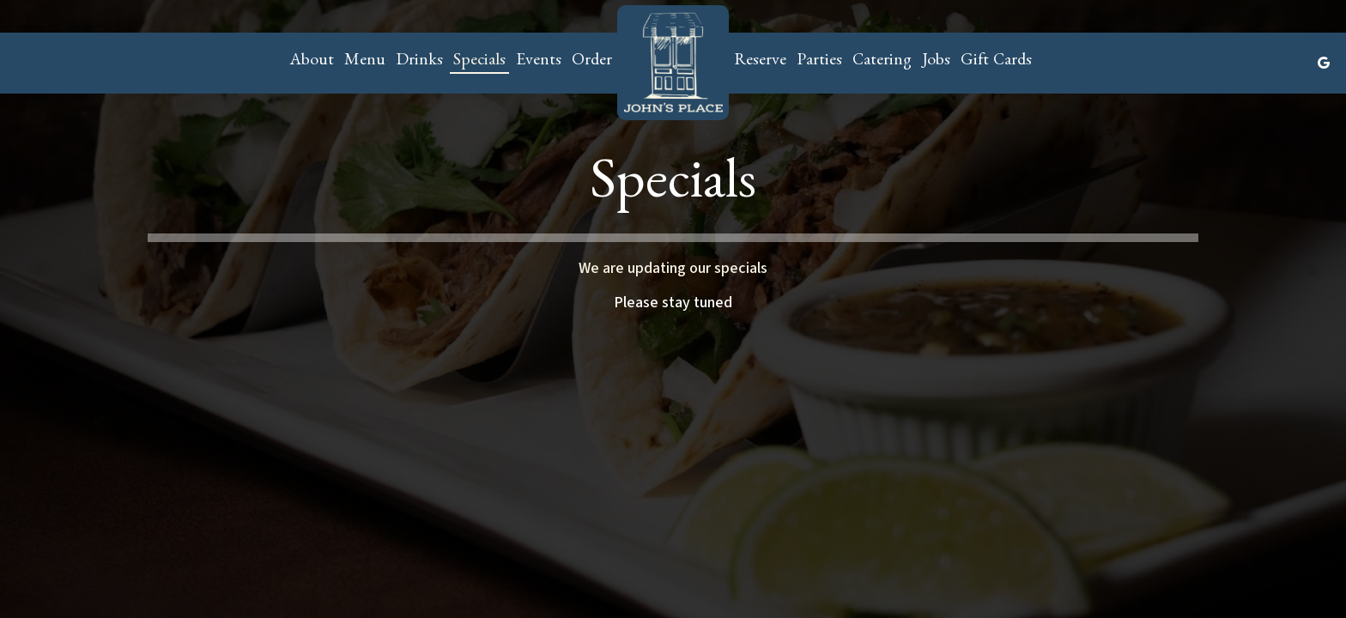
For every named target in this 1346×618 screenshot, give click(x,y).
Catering (882, 62)
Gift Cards (996, 62)
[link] (673, 62)
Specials (479, 62)
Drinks (419, 62)
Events (538, 62)
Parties (819, 62)
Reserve (760, 62)
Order (592, 62)
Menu (364, 62)
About (312, 62)
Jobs (936, 62)
